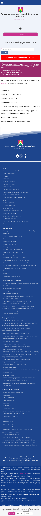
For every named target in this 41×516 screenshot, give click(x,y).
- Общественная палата (9, 218)
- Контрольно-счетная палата (10, 189)
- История (5, 176)
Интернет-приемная (20, 34)
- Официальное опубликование (11, 224)
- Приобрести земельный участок (12, 341)
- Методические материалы (10, 293)
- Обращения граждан (8, 255)
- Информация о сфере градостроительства (14, 320)
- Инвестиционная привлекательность (13, 197)
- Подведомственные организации (12, 249)
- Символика (5, 179)
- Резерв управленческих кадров (11, 247)
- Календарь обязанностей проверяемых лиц (15, 221)
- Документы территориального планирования (15, 333)
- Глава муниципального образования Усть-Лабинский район (20, 231)
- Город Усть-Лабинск (8, 181)
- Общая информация (8, 173)
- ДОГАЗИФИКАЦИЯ (7, 421)
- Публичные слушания (9, 213)
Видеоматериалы (9, 117)
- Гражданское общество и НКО (11, 276)
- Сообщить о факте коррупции (11, 313)
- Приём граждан (7, 406)
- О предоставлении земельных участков (14, 414)
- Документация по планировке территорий (14, 339)
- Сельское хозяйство (8, 205)
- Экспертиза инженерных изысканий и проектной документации (21, 352)
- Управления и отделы (9, 241)
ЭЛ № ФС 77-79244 (23, 473)
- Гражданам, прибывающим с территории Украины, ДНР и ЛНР (20, 427)
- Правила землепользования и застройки (14, 364)
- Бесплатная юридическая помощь (12, 392)
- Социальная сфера (8, 398)
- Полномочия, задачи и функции (11, 239)
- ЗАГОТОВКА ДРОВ (7, 424)
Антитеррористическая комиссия (15, 121)
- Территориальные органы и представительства (16, 260)
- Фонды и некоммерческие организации (14, 268)
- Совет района (6, 187)
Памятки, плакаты (9, 98)
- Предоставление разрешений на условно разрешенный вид (20, 370)
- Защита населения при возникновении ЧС (15, 263)
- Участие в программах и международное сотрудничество (19, 265)
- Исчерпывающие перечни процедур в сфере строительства (20, 336)
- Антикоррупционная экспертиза (11, 288)
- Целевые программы (8, 203)
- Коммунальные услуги (9, 408)
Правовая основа (9, 102)
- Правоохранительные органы (11, 195)
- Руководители (6, 233)
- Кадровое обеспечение (9, 244)
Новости (5, 90)
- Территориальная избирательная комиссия (15, 192)
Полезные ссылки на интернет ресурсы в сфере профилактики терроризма (19, 111)
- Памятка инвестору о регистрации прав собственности (18, 378)
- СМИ (4, 200)
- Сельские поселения (8, 184)
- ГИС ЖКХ (5, 419)
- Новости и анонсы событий (10, 171)
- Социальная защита (8, 400)
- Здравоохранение (7, 395)
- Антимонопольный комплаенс (11, 216)
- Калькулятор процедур (9, 367)
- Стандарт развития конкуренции (12, 211)
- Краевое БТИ (6, 403)
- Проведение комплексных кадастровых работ (16, 437)
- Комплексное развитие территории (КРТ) (14, 380)
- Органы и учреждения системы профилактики (16, 411)
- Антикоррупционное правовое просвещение (15, 291)
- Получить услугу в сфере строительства (14, 344)
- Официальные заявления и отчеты (12, 252)
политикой (26, 511)
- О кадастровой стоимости (10, 416)
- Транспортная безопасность (10, 434)
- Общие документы (8, 375)
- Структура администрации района (12, 236)
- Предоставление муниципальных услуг (14, 257)
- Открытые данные (8, 271)
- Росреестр (5, 273)
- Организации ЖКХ (7, 208)
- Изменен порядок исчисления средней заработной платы (19, 445)
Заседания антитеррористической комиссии (20, 106)
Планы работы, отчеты (11, 94)
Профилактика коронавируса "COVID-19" (20, 57)
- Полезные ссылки (7, 372)
